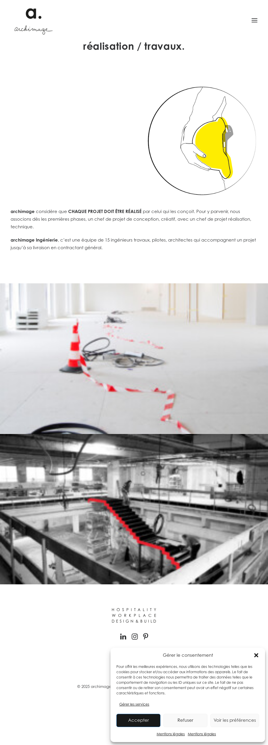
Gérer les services (134, 704)
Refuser (185, 720)
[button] (256, 655)
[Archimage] (33, 20)
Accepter (138, 720)
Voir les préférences (235, 720)
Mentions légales (171, 734)
